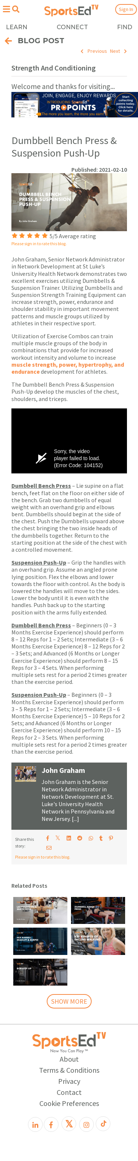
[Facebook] (51, 1124)
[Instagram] (86, 1124)
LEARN (16, 27)
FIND (124, 27)
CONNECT (72, 27)
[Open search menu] (15, 9)
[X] (68, 1123)
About (69, 1059)
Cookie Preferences (69, 1103)
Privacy (69, 1081)
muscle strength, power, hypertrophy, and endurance (67, 368)
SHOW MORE (69, 1001)
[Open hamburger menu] (6, 9)
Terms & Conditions (69, 1070)
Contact (69, 1092)
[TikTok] (103, 1123)
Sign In (126, 9)
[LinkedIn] (35, 1124)
